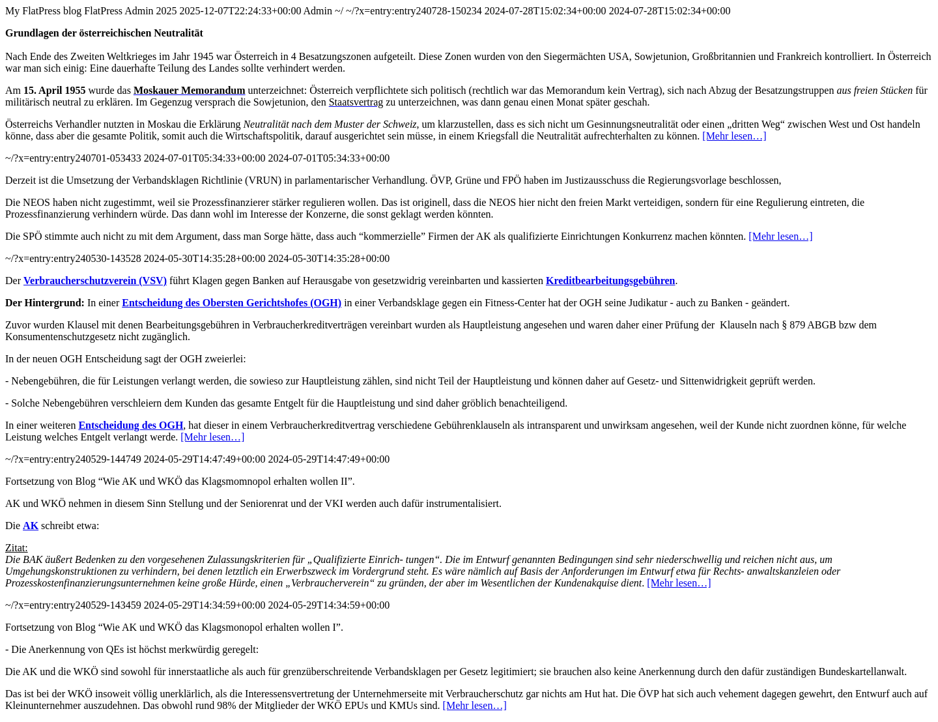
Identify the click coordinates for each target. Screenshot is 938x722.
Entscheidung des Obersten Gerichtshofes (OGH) (231, 302)
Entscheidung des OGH (130, 425)
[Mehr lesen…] (734, 135)
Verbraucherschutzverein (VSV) (95, 280)
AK (30, 525)
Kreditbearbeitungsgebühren (610, 280)
